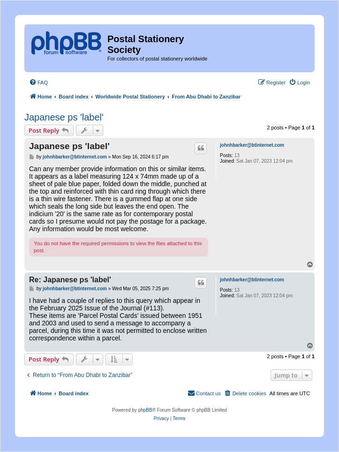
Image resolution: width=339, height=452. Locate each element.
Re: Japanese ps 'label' (70, 280)
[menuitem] (38, 82)
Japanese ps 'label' (64, 117)
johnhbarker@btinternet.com (252, 145)
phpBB (145, 410)
